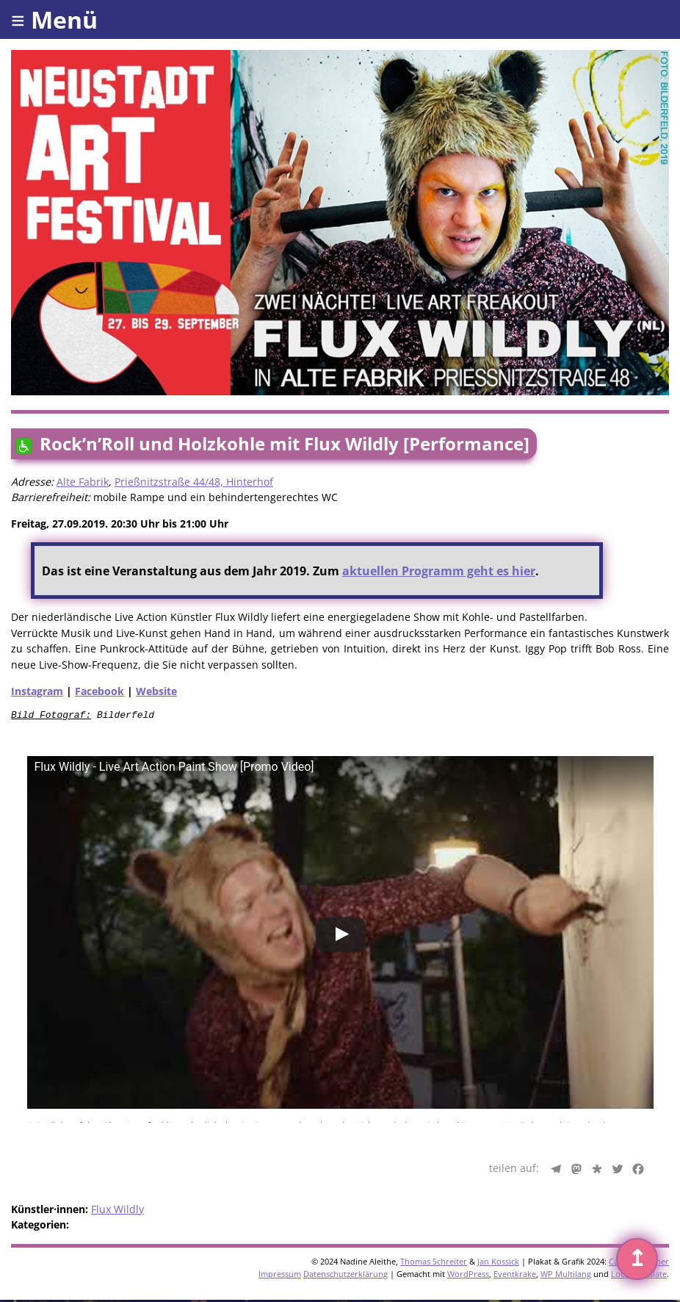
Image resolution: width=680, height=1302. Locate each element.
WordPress (468, 1275)
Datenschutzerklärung (345, 1275)
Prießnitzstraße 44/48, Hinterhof (194, 482)
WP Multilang (565, 1275)
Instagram (37, 691)
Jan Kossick (498, 1263)
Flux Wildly (117, 1211)
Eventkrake (514, 1275)
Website (156, 691)
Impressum (279, 1275)
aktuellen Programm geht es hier (438, 571)
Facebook (99, 691)
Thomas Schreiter (433, 1263)
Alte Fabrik (83, 482)
